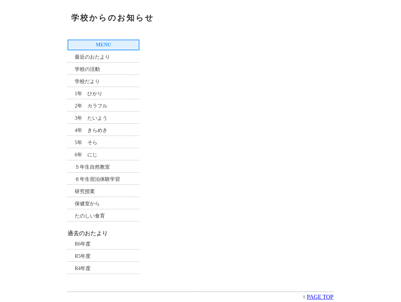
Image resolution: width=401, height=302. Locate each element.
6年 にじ (86, 154)
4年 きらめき (91, 130)
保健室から (87, 203)
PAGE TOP (320, 297)
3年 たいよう (91, 118)
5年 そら (86, 142)
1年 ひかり (88, 93)
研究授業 (85, 191)
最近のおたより (92, 57)
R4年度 (83, 268)
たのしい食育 (90, 216)
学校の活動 (87, 69)
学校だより (87, 81)
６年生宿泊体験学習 (97, 179)
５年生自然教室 (92, 167)
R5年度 (83, 256)
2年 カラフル (91, 106)
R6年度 (83, 244)
